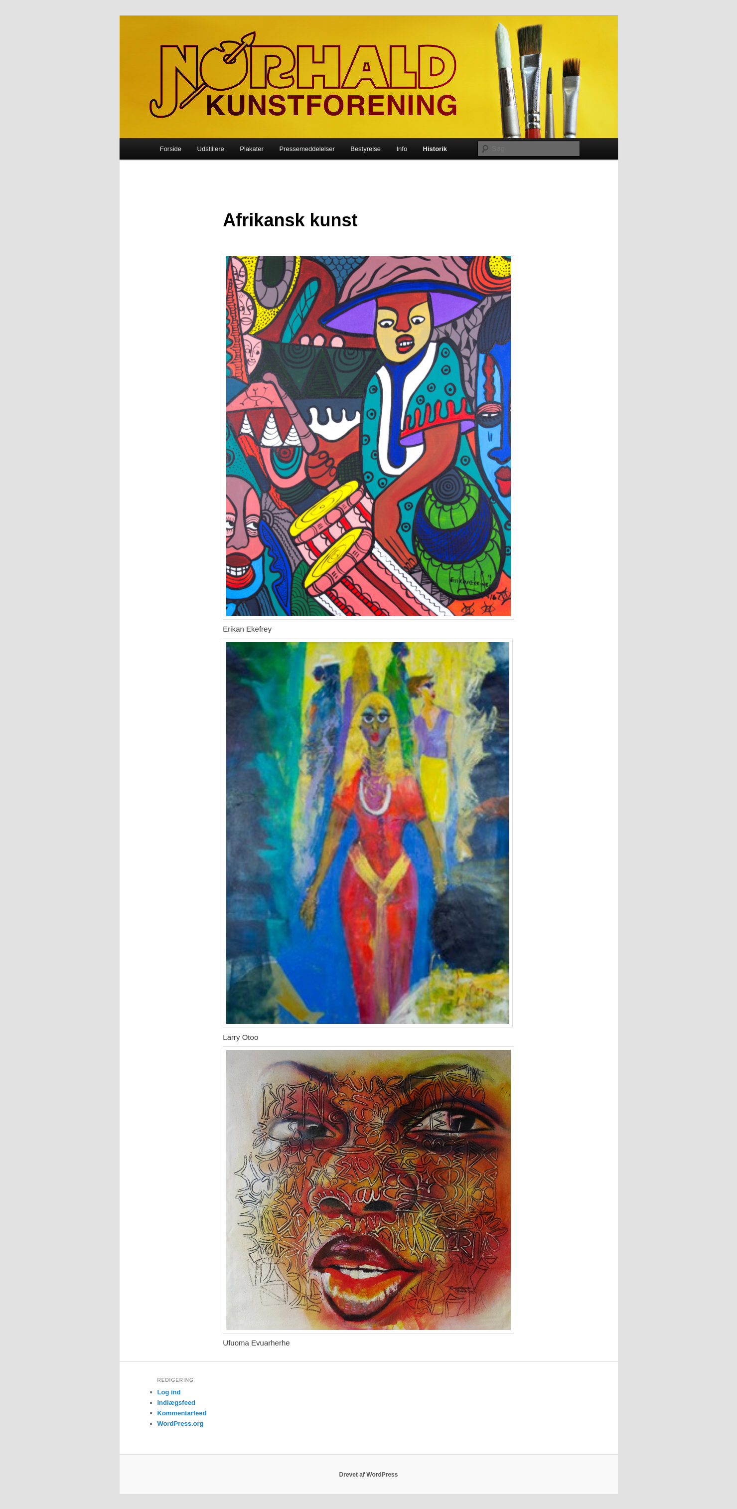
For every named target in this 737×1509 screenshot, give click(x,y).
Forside (170, 149)
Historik (435, 149)
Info (401, 149)
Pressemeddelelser (306, 149)
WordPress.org (180, 1423)
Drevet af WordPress (368, 1474)
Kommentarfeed (182, 1413)
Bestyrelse (365, 149)
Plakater (252, 149)
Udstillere (210, 149)
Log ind (169, 1392)
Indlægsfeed (176, 1402)
